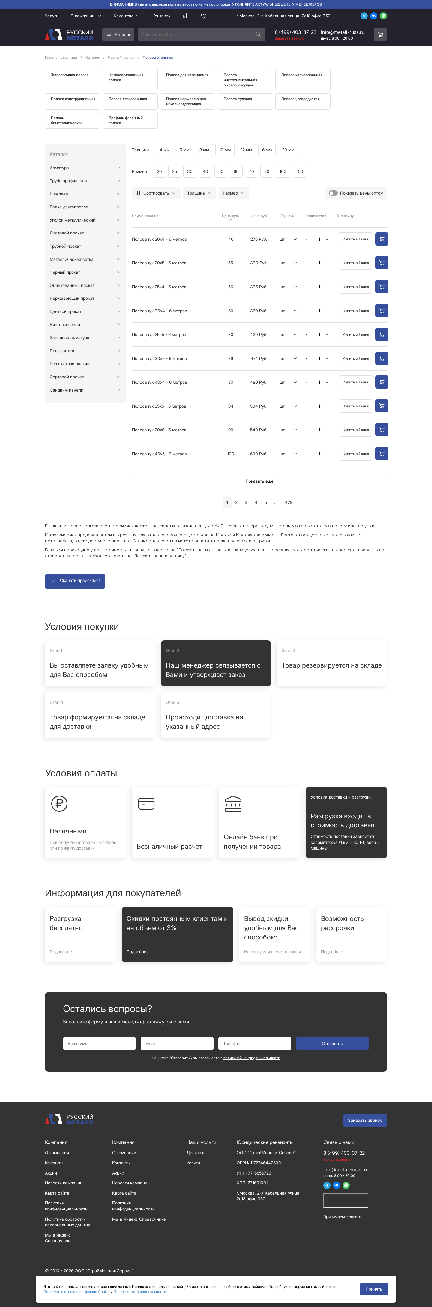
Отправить (332, 1043)
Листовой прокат (67, 232)
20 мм (288, 149)
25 (174, 171)
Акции (51, 1172)
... (276, 502)
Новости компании (63, 1182)
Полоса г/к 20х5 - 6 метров (159, 262)
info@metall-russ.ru (342, 32)
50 (221, 171)
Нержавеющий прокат (72, 298)
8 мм (204, 149)
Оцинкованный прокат (72, 285)
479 (288, 502)
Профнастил (62, 350)
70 (251, 171)
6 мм (267, 149)
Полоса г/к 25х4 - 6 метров (159, 286)
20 (159, 171)
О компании (82, 15)
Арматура (59, 167)
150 (300, 171)
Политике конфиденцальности (140, 1291)
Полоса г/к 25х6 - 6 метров (159, 406)
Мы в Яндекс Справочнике (139, 1219)
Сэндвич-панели (66, 389)
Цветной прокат (65, 311)
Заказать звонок (365, 1120)
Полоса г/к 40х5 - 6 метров (159, 453)
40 (205, 171)
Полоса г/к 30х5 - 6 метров (159, 358)
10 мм (225, 149)
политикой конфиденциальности (252, 1057)
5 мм (184, 149)
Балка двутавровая (69, 206)
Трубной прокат (65, 246)
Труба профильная (68, 180)
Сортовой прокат (67, 376)
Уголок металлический (72, 219)
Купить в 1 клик (356, 239)
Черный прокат (65, 272)
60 (236, 171)
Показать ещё (260, 481)
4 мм (165, 149)
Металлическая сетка (72, 259)
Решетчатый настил (69, 363)
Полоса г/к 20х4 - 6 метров (159, 239)
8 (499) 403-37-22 (295, 32)
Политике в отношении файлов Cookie (77, 1291)
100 (283, 171)
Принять (374, 1288)
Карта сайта (57, 1192)
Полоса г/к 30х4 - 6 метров (159, 310)
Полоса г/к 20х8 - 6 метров (159, 429)
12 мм (246, 149)
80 (266, 171)
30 (190, 171)
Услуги (51, 15)
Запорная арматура (69, 337)
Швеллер (59, 193)
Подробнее (61, 951)
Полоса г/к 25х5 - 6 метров (159, 334)
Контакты (161, 15)
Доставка (196, 1152)
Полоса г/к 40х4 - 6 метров (159, 382)
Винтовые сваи (65, 324)
